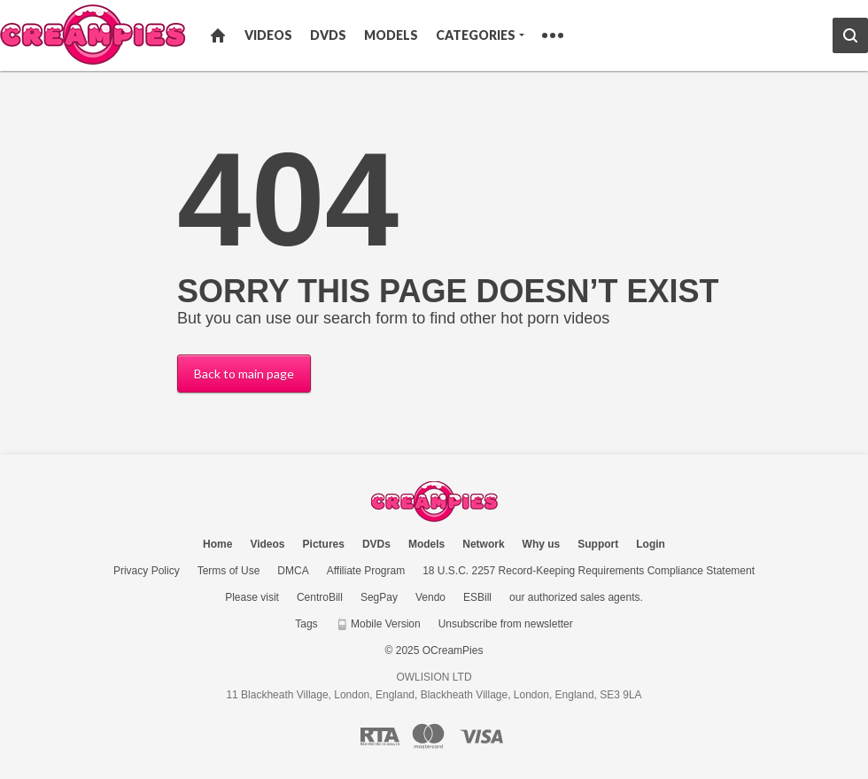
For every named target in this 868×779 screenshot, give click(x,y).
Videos (268, 35)
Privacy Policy (146, 571)
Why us (542, 544)
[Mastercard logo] (428, 736)
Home (218, 35)
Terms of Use (229, 571)
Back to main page (244, 373)
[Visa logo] (482, 736)
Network (483, 544)
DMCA (292, 571)
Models (391, 35)
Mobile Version (378, 624)
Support (597, 544)
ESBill (477, 597)
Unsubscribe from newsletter (505, 624)
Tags (306, 624)
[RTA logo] (379, 736)
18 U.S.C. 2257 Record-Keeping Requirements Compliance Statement (588, 571)
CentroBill (320, 597)
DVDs (328, 35)
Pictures (324, 544)
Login (650, 544)
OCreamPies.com (434, 501)
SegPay (379, 597)
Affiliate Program (366, 571)
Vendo (430, 597)
